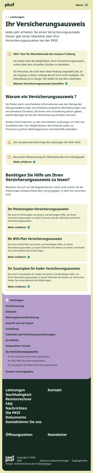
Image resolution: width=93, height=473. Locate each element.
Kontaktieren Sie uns (24, 421)
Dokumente (16, 417)
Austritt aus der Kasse (19, 323)
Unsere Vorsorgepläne (20, 371)
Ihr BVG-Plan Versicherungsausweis (26, 360)
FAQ (9, 403)
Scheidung (12, 328)
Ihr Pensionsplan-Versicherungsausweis (29, 356)
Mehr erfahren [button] (24, 161)
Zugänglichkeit (79, 460)
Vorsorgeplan (52, 190)
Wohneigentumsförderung (22, 317)
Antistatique (44, 463)
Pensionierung (15, 306)
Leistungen (14, 300)
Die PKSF (13, 412)
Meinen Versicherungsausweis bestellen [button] (40, 83)
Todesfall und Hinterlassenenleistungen (30, 334)
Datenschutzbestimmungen (54, 460)
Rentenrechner (19, 399)
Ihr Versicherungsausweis (22, 351)
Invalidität (12, 340)
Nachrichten (16, 408)
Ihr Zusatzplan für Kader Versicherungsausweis (32, 365)
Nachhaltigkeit (18, 394)
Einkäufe (11, 311)
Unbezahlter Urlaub (18, 345)
